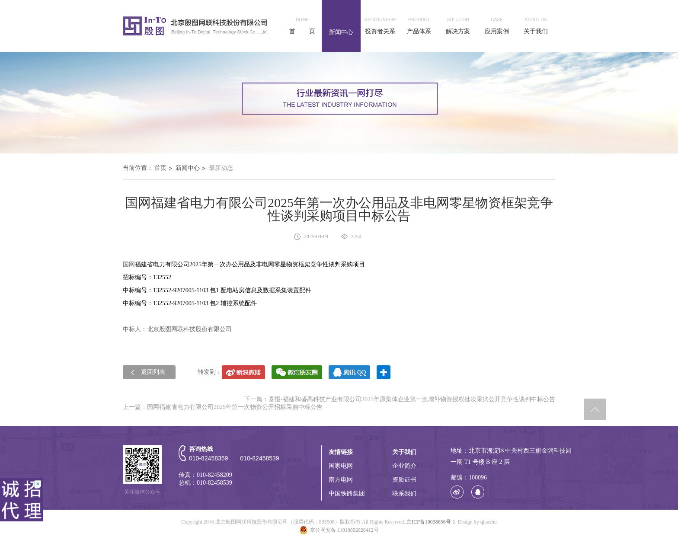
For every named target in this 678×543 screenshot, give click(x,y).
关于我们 (404, 452)
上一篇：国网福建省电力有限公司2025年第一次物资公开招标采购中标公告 (223, 407)
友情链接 (341, 452)
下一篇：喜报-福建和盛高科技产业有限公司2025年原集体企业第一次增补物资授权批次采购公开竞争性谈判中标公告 (399, 399)
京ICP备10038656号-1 (430, 522)
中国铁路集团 (347, 493)
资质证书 (404, 479)
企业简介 (404, 466)
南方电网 (341, 479)
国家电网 (341, 466)
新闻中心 (188, 168)
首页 (160, 168)
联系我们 (404, 493)
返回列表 (153, 372)
